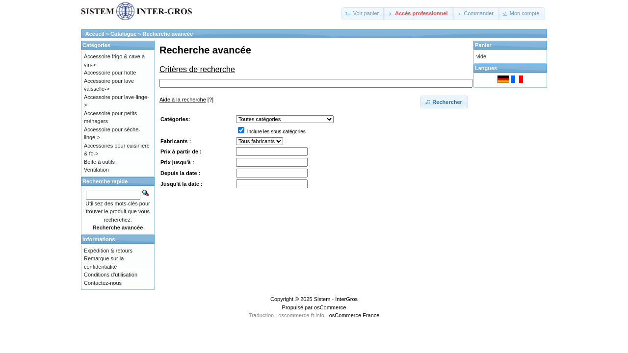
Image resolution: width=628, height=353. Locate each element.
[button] (363, 13)
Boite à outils (99, 162)
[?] (186, 99)
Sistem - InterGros (336, 299)
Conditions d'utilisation (110, 274)
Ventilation (96, 170)
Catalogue (123, 34)
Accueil (95, 34)
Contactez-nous (103, 283)
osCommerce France (354, 315)
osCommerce (330, 307)
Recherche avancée (168, 34)
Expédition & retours (108, 250)
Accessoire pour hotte (110, 73)
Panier (483, 45)
